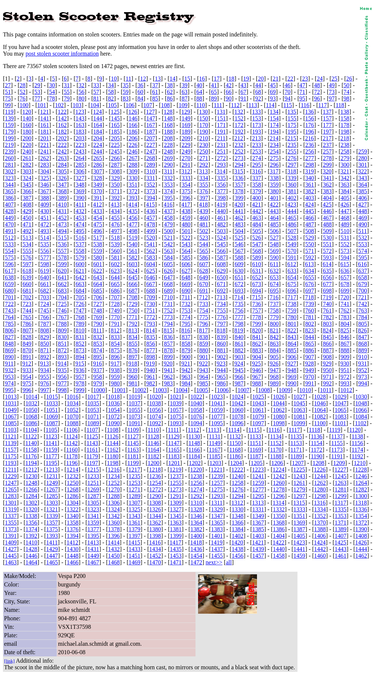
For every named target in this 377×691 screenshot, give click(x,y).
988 (256, 383)
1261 (299, 483)
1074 (155, 416)
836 (168, 337)
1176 (31, 456)
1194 (31, 463)
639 (26, 277)
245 (115, 151)
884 (274, 350)
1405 (299, 536)
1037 (134, 403)
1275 (217, 489)
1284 (31, 496)
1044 (279, 403)
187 (150, 131)
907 (309, 357)
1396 (114, 536)
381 (292, 191)
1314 (279, 503)
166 (132, 125)
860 (221, 344)
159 (9, 125)
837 (186, 337)
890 (9, 357)
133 (256, 112)
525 (239, 238)
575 (9, 257)
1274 (196, 489)
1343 (134, 516)
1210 (360, 463)
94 (287, 98)
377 (221, 191)
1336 (361, 509)
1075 (176, 416)
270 (186, 158)
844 (309, 337)
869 (9, 350)
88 (199, 98)
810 (79, 330)
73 (332, 92)
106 (130, 105)
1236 (155, 476)
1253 (134, 483)
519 (132, 238)
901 (203, 357)
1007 (243, 390)
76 (22, 98)
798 (239, 324)
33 (96, 85)
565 (203, 251)
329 (115, 178)
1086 (31, 423)
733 (203, 304)
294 (239, 165)
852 (79, 344)
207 (150, 138)
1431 (93, 549)
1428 (31, 549)
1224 (279, 469)
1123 (51, 436)
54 (52, 92)
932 (9, 370)
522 (186, 238)
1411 (51, 542)
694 (256, 291)
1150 (235, 443)
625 (150, 271)
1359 (93, 522)
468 (345, 218)
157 (327, 118)
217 (327, 138)
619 (44, 271)
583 (150, 257)
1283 (11, 496)
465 (292, 218)
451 (44, 218)
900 (186, 357)
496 (97, 231)
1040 (196, 403)
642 (79, 277)
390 (79, 198)
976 (44, 383)
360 (292, 184)
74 (346, 92)
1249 (52, 483)
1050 (31, 410)
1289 (134, 496)
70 (287, 92)
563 (168, 251)
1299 (340, 496)
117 (322, 105)
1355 (11, 522)
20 (261, 78)
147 (150, 118)
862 (256, 344)
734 (221, 304)
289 (150, 165)
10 (114, 78)
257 (327, 151)
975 (26, 383)
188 (168, 131)
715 (256, 297)
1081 (299, 416)
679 (362, 284)
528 (292, 238)
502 (203, 231)
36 (140, 85)
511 (362, 231)
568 (256, 251)
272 (221, 158)
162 (62, 125)
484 (256, 224)
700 (362, 291)
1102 (360, 423)
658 (362, 277)
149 (186, 118)
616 (362, 264)
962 (168, 377)
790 (97, 324)
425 (327, 204)
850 (44, 344)
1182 (153, 456)
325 (44, 178)
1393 (52, 536)
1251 (93, 483)
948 (292, 370)
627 (186, 271)
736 (256, 304)
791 (115, 324)
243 (79, 151)
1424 (320, 542)
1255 (176, 483)
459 (186, 218)
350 (115, 184)
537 (79, 244)
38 (170, 85)
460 (203, 218)
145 (115, 118)
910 (362, 357)
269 (168, 158)
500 (168, 231)
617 (9, 271)
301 (362, 165)
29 (37, 85)
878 (168, 350)
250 (203, 151)
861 (239, 344)
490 (362, 224)
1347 (217, 516)
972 (345, 377)
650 (221, 277)
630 (239, 271)
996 (26, 390)
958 (97, 377)
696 (292, 291)
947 (274, 370)
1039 (176, 403)
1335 (340, 509)
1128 (153, 436)
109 (183, 105)
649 (203, 277)
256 (309, 151)
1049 (11, 410)
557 (62, 251)
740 (327, 304)
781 (309, 317)
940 (150, 370)
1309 (176, 503)
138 (344, 112)
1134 (275, 436)
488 (327, 224)
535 (44, 244)
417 (186, 204)
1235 (134, 476)
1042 (237, 403)
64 (199, 92)
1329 (217, 509)
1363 (176, 522)
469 (362, 218)
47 (302, 85)
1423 (299, 542)
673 (256, 284)
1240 (237, 476)
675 (292, 284)
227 (150, 145)
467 (327, 218)
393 (132, 198)
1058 (196, 410)
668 (168, 284)
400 (256, 198)
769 (97, 317)
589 (256, 257)
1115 (254, 430)
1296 (279, 496)
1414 (114, 542)
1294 (237, 496)
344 (9, 184)
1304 (72, 503)
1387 (299, 529)
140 (26, 118)
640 (44, 277)
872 (62, 350)
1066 (361, 410)
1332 (279, 509)
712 (203, 297)
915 (79, 363)
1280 (320, 489)
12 (143, 78)
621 (79, 271)
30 (52, 85)
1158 (31, 450)
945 (239, 370)
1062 (279, 410)
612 (291, 264)
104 (94, 105)
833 (115, 337)
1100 (319, 423)
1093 (176, 423)
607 (203, 264)
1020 (155, 397)
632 (274, 271)
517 (97, 238)
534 (26, 244)
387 (26, 198)
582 (132, 257)
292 (203, 165)
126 (132, 112)
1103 (10, 430)
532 (362, 238)
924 (239, 363)
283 (44, 165)
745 (44, 310)
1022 (196, 397)
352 (150, 184)
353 (168, 184)
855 (132, 344)
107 (147, 105)
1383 (217, 529)
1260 (279, 483)
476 (115, 224)
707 (115, 297)
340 (309, 178)
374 (168, 191)
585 (186, 257)
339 (292, 178)
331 (150, 178)
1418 (196, 542)
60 (140, 92)
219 (9, 145)
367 (44, 191)
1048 (361, 403)
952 (362, 370)
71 (302, 92)
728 (115, 304)
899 (168, 357)
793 (150, 324)
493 (44, 231)
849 (26, 344)
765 (26, 317)
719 (327, 297)
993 (345, 383)
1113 (213, 430)
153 (256, 118)
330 (132, 178)
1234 (114, 476)
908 (327, 357)
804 (345, 324)
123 (79, 112)
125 (115, 112)
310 (150, 171)
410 (62, 204)
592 (309, 257)
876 (132, 350)
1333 (299, 509)
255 (292, 151)
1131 (214, 436)
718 (309, 297)
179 (9, 131)
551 (327, 244)
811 (97, 330)
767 (62, 317)
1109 (133, 430)
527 (274, 238)
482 (221, 224)
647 (168, 277)
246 (132, 151)
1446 (31, 556)
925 (256, 363)
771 (132, 317)
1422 (279, 542)
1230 (31, 476)
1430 (72, 549)
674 (274, 284)
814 (150, 330)
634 (309, 271)
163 (79, 125)
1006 (223, 390)
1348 (237, 516)
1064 (320, 410)
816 (186, 330)
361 (309, 184)
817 (203, 330)
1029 (340, 397)
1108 (112, 430)
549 (292, 244)
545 (221, 244)
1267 (52, 489)
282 (26, 165)
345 (26, 184)
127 (150, 112)
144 (97, 118)
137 (327, 112)
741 (345, 304)
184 (97, 131)
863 (274, 344)
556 (44, 251)
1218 (155, 469)
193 (256, 131)
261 (26, 158)
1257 (217, 483)
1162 (112, 450)
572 (327, 251)
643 (97, 277)
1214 (72, 469)
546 (239, 244)
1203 (215, 463)
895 (97, 357)
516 (79, 238)
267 (132, 158)
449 (9, 218)
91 (243, 98)
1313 (258, 503)
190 (203, 131)
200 (26, 138)
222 (62, 145)
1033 (52, 403)
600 (79, 264)
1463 (11, 562)
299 (327, 165)
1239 (217, 476)
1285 (52, 496)
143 (79, 118)
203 (79, 138)
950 (327, 370)
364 (362, 184)
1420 (237, 542)
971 (327, 377)
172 (239, 125)
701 (9, 297)
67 (243, 92)
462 (239, 218)
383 (327, 191)
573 (345, 251)
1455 (217, 556)
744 (26, 310)
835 (150, 337)
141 (44, 118)
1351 (299, 516)
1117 (294, 430)
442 (256, 211)
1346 (196, 516)
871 (44, 350)
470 (9, 224)
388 (44, 198)
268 (150, 158)
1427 (11, 549)
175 (292, 125)
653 (274, 277)
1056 (155, 410)
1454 (196, 556)
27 (8, 85)
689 (168, 291)
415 (150, 204)
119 (9, 112)
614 (327, 264)
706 (97, 297)
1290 (155, 496)
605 (168, 264)
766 (44, 317)
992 (327, 383)
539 (115, 244)
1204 (236, 463)
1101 (340, 423)
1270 (114, 489)
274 (256, 158)
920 (168, 363)
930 (344, 363)
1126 (112, 436)
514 (44, 238)
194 (274, 131)
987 (239, 383)
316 (256, 171)
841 (256, 337)
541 (150, 244)
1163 (133, 450)
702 (26, 297)
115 (287, 105)
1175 (10, 456)
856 (150, 344)
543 (186, 244)
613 (309, 264)
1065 (340, 410)
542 (168, 244)
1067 (11, 416)
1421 (258, 542)
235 (292, 145)
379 (256, 191)
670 (203, 284)
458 (168, 218)
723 (26, 304)
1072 (114, 416)
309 (132, 171)
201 (44, 138)
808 (44, 330)
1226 (320, 469)
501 (186, 231)
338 (274, 178)
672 (239, 284)
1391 (11, 536)
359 (274, 184)
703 (44, 297)
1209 (339, 463)
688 (150, 291)
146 (132, 118)
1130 (194, 436)
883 (256, 350)
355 (203, 184)
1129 (173, 436)
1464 (31, 562)
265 (97, 158)
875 (115, 350)
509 (327, 231)
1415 (134, 542)
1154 (316, 443)
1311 (216, 503)
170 (203, 125)
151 (221, 118)
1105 (51, 430)
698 (327, 291)
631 (256, 271)
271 (203, 158)
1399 (176, 536)
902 (221, 357)
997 (44, 390)
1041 (217, 403)
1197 (92, 463)
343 (362, 178)
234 (274, 145)
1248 (31, 483)
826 (362, 330)
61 (155, 92)
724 (44, 304)
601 (97, 264)
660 (26, 284)
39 (184, 85)
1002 (140, 390)
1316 (320, 503)
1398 (155, 536)
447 (345, 211)
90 (229, 98)
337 (256, 178)
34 (111, 85)
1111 (173, 430)
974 (9, 383)
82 (111, 98)
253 (256, 151)
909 (345, 357)
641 (62, 277)
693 (239, 291)
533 (9, 244)
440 (221, 211)
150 (203, 118)
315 (239, 171)
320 (327, 171)
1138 (357, 436)
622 (97, 271)
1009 (284, 390)
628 (203, 271)
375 (186, 191)
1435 (176, 549)
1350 (279, 516)
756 (239, 310)
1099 (299, 423)
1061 (258, 410)
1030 (361, 397)
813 (132, 330)
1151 (255, 443)
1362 (155, 522)
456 (132, 218)
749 (115, 310)
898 (150, 357)
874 (97, 350)
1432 (114, 549)
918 (132, 363)
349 (97, 184)
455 (115, 218)
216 (309, 138)
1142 (72, 443)
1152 (275, 443)
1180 (112, 456)
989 (274, 383)
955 (44, 377)
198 (345, 131)
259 (362, 151)
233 (256, 145)
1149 (214, 443)
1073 (134, 416)
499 (150, 231)
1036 (114, 403)
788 (62, 324)
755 (221, 310)
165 (115, 125)
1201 (174, 463)
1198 (112, 463)
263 (62, 158)
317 (274, 171)
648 (186, 277)
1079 (258, 416)
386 (9, 198)
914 (62, 363)
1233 (93, 476)
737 (274, 304)
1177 (51, 456)
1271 (134, 489)
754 (203, 310)
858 (186, 344)
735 (239, 304)
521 (168, 238)
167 (150, 125)
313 (203, 171)
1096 (237, 423)
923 (221, 363)
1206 (277, 463)
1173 (337, 450)
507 (292, 231)
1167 (214, 450)
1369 (299, 522)
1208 (318, 463)
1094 (196, 423)
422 (274, 204)
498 (132, 231)
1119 (335, 430)
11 (128, 78)
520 (150, 238)
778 (256, 317)
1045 (299, 403)
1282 (361, 489)
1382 (196, 529)
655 (309, 277)
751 (150, 310)
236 (309, 145)
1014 (31, 397)
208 (168, 138)
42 (229, 85)
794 (168, 324)
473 (62, 224)
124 (97, 112)
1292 (196, 496)
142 (62, 118)
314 (221, 171)
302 (9, 171)
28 (22, 85)
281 (9, 165)
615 (344, 264)
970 (309, 377)
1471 (176, 562)
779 (274, 317)
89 (214, 98)
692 (221, 291)
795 (186, 324)
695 (274, 291)
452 (62, 218)
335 (221, 178)
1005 (202, 390)
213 (256, 138)
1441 (299, 549)
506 (274, 231)
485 (274, 224)
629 (221, 271)
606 (186, 264)
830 (62, 337)
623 (115, 271)
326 (62, 178)
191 (221, 131)
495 (79, 231)
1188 (275, 456)
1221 (217, 469)
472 (44, 224)
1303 (52, 503)
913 (44, 363)
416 (168, 204)
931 (362, 363)
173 (256, 125)
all (229, 562)
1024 (237, 397)
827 (9, 337)
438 (186, 211)
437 (168, 211)
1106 (72, 430)
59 (125, 92)
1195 (51, 463)
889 (362, 350)
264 (79, 158)
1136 (316, 436)
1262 (320, 483)
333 (186, 178)
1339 (52, 516)
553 (362, 244)
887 (327, 350)
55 (67, 92)
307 (97, 171)
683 (62, 291)
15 (187, 78)
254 (274, 151)
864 (292, 344)
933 (26, 370)
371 (115, 191)
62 (170, 92)
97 (332, 98)
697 (309, 291)
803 (327, 324)
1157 (10, 450)
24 (320, 78)
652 (256, 277)
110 (200, 105)
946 (256, 370)
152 (239, 118)
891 (26, 357)
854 (115, 344)
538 (97, 244)
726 (79, 304)
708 (132, 297)
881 (221, 350)
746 (62, 310)
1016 (72, 397)
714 (239, 297)
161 (44, 125)
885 (292, 350)
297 (292, 165)
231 (221, 145)
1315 (299, 503)
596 (9, 264)
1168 (235, 450)
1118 (314, 430)
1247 (11, 483)
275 (274, 158)
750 (132, 310)
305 (62, 171)
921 (186, 363)
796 (203, 324)
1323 (93, 509)
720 (344, 297)
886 (309, 350)
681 (26, 291)
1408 (361, 536)
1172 (316, 450)
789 (79, 324)
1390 (361, 529)
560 (115, 251)
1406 (320, 536)
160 (26, 125)
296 (274, 165)
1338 (31, 516)
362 (327, 184)
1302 (31, 503)
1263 (340, 483)
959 (115, 377)
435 (132, 211)
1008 (264, 390)
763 (362, 310)
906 (292, 357)
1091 (134, 423)
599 (62, 264)
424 (309, 204)
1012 (346, 390)
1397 (134, 536)
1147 (173, 443)
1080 (279, 416)
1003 (161, 390)
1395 (93, 536)
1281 (340, 489)
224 (97, 145)
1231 (52, 476)
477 (132, 224)
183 (79, 131)
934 (44, 370)
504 (239, 231)
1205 (257, 463)
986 (221, 383)
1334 (320, 509)
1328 (196, 509)
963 (186, 377)
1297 (299, 496)
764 (9, 317)
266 (115, 158)
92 (258, 98)
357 (239, 184)
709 (150, 297)
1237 (176, 476)
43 (243, 85)
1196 (72, 463)
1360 (114, 522)
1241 (258, 476)
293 (221, 165)
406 (362, 198)
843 (292, 337)
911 (9, 363)
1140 (31, 443)
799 (256, 324)
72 (317, 92)
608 (221, 264)
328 (97, 178)
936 (79, 370)
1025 (258, 397)
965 (221, 377)
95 (302, 98)
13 (158, 78)
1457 (258, 556)
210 (203, 138)
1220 (196, 469)
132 (239, 112)
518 (115, 238)
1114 (234, 430)
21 (275, 78)
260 (9, 158)
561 (132, 251)
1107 (92, 430)
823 (309, 330)
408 (26, 204)
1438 (237, 549)
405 (345, 198)
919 (150, 363)
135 (291, 112)
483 (239, 224)
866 (327, 344)
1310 (196, 503)
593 (327, 257)
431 (62, 211)
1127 (133, 436)
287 (115, 165)
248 (168, 151)
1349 (258, 516)
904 (256, 357)
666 (132, 284)
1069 (52, 416)
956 (62, 377)
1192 (357, 456)
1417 (176, 542)
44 (258, 85)
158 (345, 118)
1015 (52, 397)
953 (9, 377)
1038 (155, 403)
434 (115, 211)
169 (186, 125)
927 (291, 363)
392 (115, 198)
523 (203, 238)
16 (202, 78)
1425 (340, 542)
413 (115, 204)
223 (79, 145)
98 (346, 98)
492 (26, 231)
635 (327, 271)
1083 (340, 416)
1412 (72, 542)
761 (327, 310)
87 (184, 98)
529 (309, 238)
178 (345, 125)
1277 (258, 489)
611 (274, 264)
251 (221, 151)
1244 (320, 476)
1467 (93, 562)
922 (203, 363)
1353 (340, 516)
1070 (72, 416)
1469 (134, 562)
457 (150, 218)
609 (239, 264)
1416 (155, 542)
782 (327, 317)
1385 (258, 529)
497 (115, 231)
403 (309, 198)
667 (150, 284)
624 (132, 271)
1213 (52, 469)
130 (203, 112)
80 (81, 98)
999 (79, 390)
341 (327, 178)
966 (239, 377)
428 (9, 211)
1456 (237, 556)
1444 (361, 549)
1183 (173, 456)
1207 (298, 463)
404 (327, 198)
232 (239, 145)
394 (150, 198)
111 (218, 105)
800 (274, 324)
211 (221, 138)
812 (115, 330)
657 (345, 277)
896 (115, 357)
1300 (361, 496)
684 (79, 291)
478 (150, 224)
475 (97, 224)
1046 (320, 403)
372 (132, 191)
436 (150, 211)
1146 (153, 443)
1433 (134, 549)
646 (150, 277)
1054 (114, 410)
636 (345, 271)
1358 (72, 522)
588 (239, 257)
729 (132, 304)
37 (155, 85)
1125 (92, 436)
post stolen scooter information (62, 53)
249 (186, 151)
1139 (10, 443)
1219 (176, 469)
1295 (258, 496)
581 (115, 257)
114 (270, 105)
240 (26, 151)
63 (184, 92)
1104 (31, 430)
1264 (361, 483)
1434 (155, 549)
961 (150, 377)
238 (345, 145)
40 (199, 85)
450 (26, 218)
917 (115, 363)
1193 (10, 463)
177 (327, 125)
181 (44, 131)
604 (150, 264)
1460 (320, 556)
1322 (72, 509)
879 (186, 350)
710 (168, 297)
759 (292, 310)
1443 (340, 549)
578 (62, 257)
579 (79, 257)
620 (62, 271)
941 (168, 370)
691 (203, 291)
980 (115, 383)
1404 (279, 536)
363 (345, 184)
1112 (193, 430)
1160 (72, 450)
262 (44, 158)
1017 (93, 397)
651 (239, 277)
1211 (10, 469)
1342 (114, 516)
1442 (320, 549)
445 (309, 211)
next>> (214, 562)
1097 (258, 423)
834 (132, 337)
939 (132, 370)
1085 (11, 423)
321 (344, 171)
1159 (51, 450)
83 (125, 98)
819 (239, 330)
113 (253, 105)
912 (26, 363)
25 (334, 78)
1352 (320, 516)
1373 (11, 529)
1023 (217, 397)
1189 (296, 456)
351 (132, 184)
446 (327, 211)
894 (79, 357)
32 (81, 85)
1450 (114, 556)
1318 (361, 503)
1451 (134, 556)
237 (327, 145)
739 (309, 304)
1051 (52, 410)
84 (140, 98)
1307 (134, 503)
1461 (340, 556)
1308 (155, 503)
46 (287, 85)
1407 (340, 536)
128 (168, 112)
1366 (237, 522)
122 (62, 112)
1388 (320, 529)
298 (309, 165)
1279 (299, 489)
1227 (340, 469)
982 (150, 383)
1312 (237, 503)
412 (97, 204)
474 (79, 224)
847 (362, 337)
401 (274, 198)
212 (239, 138)
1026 (279, 397)
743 (9, 310)
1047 (340, 403)
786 (26, 324)
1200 (153, 463)
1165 (173, 450)
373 (150, 191)
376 (203, 191)
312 (186, 171)
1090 (114, 423)
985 (203, 383)
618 (26, 271)
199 (9, 138)
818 (221, 330)
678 (345, 284)
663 (79, 284)
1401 (217, 536)
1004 (181, 390)
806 (9, 330)
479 (168, 224)
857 (168, 344)
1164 (153, 450)
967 (256, 377)
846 (345, 337)
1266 (31, 489)
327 (79, 178)
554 (9, 251)
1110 (153, 430)
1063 (299, 410)
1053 (93, 410)
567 (239, 251)
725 (62, 304)
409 (44, 204)
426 (344, 204)
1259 (258, 483)
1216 (114, 469)
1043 (258, 403)
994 (362, 383)
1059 (217, 410)
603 (132, 264)
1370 (320, 522)
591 (292, 257)
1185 (214, 456)
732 (186, 304)
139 (9, 118)
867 (345, 344)
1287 (93, 496)
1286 (72, 496)
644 (115, 277)
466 (309, 218)
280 (362, 158)
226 (132, 145)
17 (216, 78)
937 (97, 370)
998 (62, 390)
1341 (93, 516)
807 (26, 330)
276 (292, 158)
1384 (237, 529)
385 (362, 191)
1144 (112, 443)
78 (52, 98)
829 (44, 337)
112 (235, 105)
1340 (72, 516)
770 (115, 317)
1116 (274, 430)
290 (168, 165)
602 (115, 264)
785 (9, 324)
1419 (217, 542)
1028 (320, 397)
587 (221, 257)
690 (186, 291)
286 (97, 165)
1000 (99, 390)
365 (9, 191)
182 (62, 131)
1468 (114, 562)
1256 (196, 483)
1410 (31, 542)
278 (327, 158)
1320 (31, 509)
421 (256, 204)
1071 (93, 416)
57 (96, 92)
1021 (176, 397)
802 (309, 324)
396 (186, 198)
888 (345, 350)
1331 (258, 509)
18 (231, 78)
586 (203, 257)
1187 (255, 456)
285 (79, 165)
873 (79, 350)
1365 (217, 522)
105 (112, 105)
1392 (31, 536)
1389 (340, 529)
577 (44, 257)
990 (292, 383)
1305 (93, 503)
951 (345, 370)
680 (9, 291)
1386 (279, 529)
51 (8, 92)
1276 (237, 489)
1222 (237, 469)
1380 (155, 529)
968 (274, 377)
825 (344, 330)
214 (274, 138)
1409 (11, 542)
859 (203, 344)
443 (274, 211)
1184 (194, 456)
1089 (93, 423)
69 (273, 92)
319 (309, 171)
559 (97, 251)
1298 (320, 496)
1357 (52, 522)
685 (97, 291)
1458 (279, 556)
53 (37, 92)
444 (292, 211)
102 (59, 105)
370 (97, 191)
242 (62, 151)
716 (274, 297)
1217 (134, 469)
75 (8, 98)
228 (168, 145)
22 (290, 78)
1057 (176, 410)
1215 (93, 469)
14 (173, 78)
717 (291, 297)
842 (274, 337)
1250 (72, 483)
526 (256, 238)
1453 (176, 556)
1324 (114, 509)
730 (150, 304)
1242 (279, 476)
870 (26, 350)
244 (97, 151)
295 (256, 165)
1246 (361, 476)
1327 (176, 509)
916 (97, 363)
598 (44, 264)
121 (44, 112)
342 (345, 178)
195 (292, 131)
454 (97, 218)
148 (168, 118)
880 (203, 350)
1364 (196, 522)
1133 (255, 436)
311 (168, 171)
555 (26, 251)
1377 (93, 529)
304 (44, 171)
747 (79, 310)
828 (26, 337)
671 (221, 284)
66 (229, 92)
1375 (52, 529)
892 (44, 357)
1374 (31, 529)
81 (96, 98)
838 (203, 337)
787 (44, 324)
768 (79, 317)
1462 (361, 556)
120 (26, 112)
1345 (176, 516)
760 (309, 310)
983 (168, 383)
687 (132, 291)
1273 (176, 489)
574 (362, 251)
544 (203, 244)
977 (62, 383)
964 (203, 377)
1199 (133, 463)
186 (132, 131)
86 (170, 98)
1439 (258, 549)
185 (115, 131)
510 (345, 231)
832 (97, 337)
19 (246, 78)
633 (292, 271)
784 (362, 317)
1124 (72, 436)
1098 (279, 423)
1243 (299, 476)
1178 (72, 456)
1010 (305, 390)
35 (125, 85)
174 (274, 125)
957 (79, 377)
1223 (258, 469)
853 (97, 344)
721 (362, 297)
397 (203, 198)
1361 (134, 522)
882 (239, 350)
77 (37, 98)
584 (168, 257)
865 (309, 344)
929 (327, 363)
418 (203, 204)
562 (150, 251)
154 (274, 118)
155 (292, 118)
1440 (279, 549)
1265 (11, 489)
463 (256, 218)
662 (62, 284)
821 (274, 330)
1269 (93, 489)
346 (44, 184)
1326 (155, 509)
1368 (279, 522)
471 (26, 224)
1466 (72, 562)
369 (79, 191)
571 (309, 251)
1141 (51, 443)
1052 (72, 410)
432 (79, 211)
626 (168, 271)
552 (345, 244)
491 (9, 231)
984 (186, 383)
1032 (31, 403)
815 (168, 330)
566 (221, 251)
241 (44, 151)
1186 (235, 456)
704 (62, 297)
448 (362, 211)
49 (332, 85)
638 (9, 277)
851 (62, 344)
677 (327, 284)
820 (256, 330)
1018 (114, 397)
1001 (120, 390)
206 (132, 138)
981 (132, 383)
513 (26, 238)
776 (221, 317)
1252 (114, 483)
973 (362, 377)
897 (132, 357)
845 (327, 337)
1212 (31, 469)
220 (26, 145)
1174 (357, 450)
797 (221, 324)
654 (292, 277)
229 (186, 145)
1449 (93, 556)
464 (274, 218)
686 (115, 291)
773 (168, 317)
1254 (155, 483)
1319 (11, 509)
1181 (133, 456)
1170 (275, 450)
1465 (52, 562)
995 (9, 390)
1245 (340, 476)
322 (362, 171)
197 (327, 131)
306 (79, 171)
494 (62, 231)
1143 (92, 443)
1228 (361, 469)
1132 (235, 436)
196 (309, 131)
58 (111, 92)
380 (274, 191)
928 (309, 363)
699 (345, 291)
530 (327, 238)
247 (150, 151)
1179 (92, 456)
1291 (176, 496)
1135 (296, 436)
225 (115, 145)
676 (309, 284)
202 (62, 138)
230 (203, 145)
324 (26, 178)
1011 (325, 390)
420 (239, 204)
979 (97, 383)
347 (62, 184)
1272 (155, 489)
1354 (361, 516)
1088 (72, 423)
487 (309, 224)
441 (239, 211)
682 (44, 291)
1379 (134, 529)
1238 (196, 476)
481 (203, 224)
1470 (155, 562)
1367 (258, 522)
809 (62, 330)
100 (24, 105)
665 (115, 284)
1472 (196, 562)
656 (327, 277)
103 (77, 105)
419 (221, 204)
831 (79, 337)
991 (309, 383)
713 (221, 297)
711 (186, 297)
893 (62, 357)
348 (79, 184)
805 (362, 324)
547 (256, 244)
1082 (320, 416)
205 (115, 138)
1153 (296, 443)
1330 (237, 509)
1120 (354, 430)
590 (274, 257)
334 (203, 178)
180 (26, 131)
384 (345, 191)
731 (168, 304)
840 (239, 337)
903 (239, 357)
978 (79, 383)
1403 (258, 536)
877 (150, 350)
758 (274, 310)
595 (362, 257)
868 (362, 344)
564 (186, 251)
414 (132, 204)
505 (256, 231)
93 (273, 98)
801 (292, 324)
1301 (11, 503)
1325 (134, 509)
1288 (114, 496)
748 (97, 310)
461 (221, 218)
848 (9, 344)
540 (132, 244)
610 (256, 264)
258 (345, 151)
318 (291, 171)
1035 (93, 403)
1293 (217, 496)
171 (221, 125)
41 (214, 85)
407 (9, 204)
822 (291, 330)
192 (239, 131)
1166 (194, 450)
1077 (217, 416)
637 (362, 271)
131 (221, 112)
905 (274, 357)
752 (168, 310)
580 (97, 257)
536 (62, 244)
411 (79, 204)
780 (292, 317)
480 (186, 224)
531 (345, 238)
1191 (337, 456)
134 (274, 112)
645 (132, 277)
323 (9, 178)
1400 (196, 536)
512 (9, 238)
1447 (52, 556)
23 (305, 78)
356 (221, 184)
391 (97, 198)
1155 (337, 443)
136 (309, 112)
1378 (114, 529)
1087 (52, 423)
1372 (361, 522)
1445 (11, 556)
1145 (133, 443)
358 (256, 184)
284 (62, 165)
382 (309, 191)
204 (97, 138)
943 (203, 370)
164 (97, 125)
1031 (11, 403)
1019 (134, 397)
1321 (52, 509)
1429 (52, 549)
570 (292, 251)
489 (345, 224)
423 (291, 204)
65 (214, 92)
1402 (237, 536)
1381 (176, 529)
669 (186, 284)
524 (221, 238)
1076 (196, 416)
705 (79, 297)
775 (203, 317)
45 (273, 85)
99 (8, 105)
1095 (217, 423)
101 (41, 105)
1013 (11, 397)
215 (291, 138)
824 (327, 330)
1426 (361, 542)
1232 (72, 476)
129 (186, 112)
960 (132, 377)
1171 (296, 450)
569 (274, 251)
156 (309, 118)
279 (345, 158)
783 (345, 317)
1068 (31, 416)
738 (292, 304)
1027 (299, 397)
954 (26, 377)
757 (256, 310)
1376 (72, 529)
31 (67, 85)
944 (221, 370)
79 (67, 98)
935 (62, 370)
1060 (237, 410)
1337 (11, 516)
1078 (237, 416)
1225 (299, 469)
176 (309, 125)
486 (292, 224)
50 (346, 85)
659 (9, 284)
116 (305, 105)
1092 (155, 423)
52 (22, 92)
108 (165, 105)
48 (317, 85)
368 (62, 191)
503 (221, 231)
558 (79, 251)
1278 (279, 489)
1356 (31, 522)
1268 (72, 489)
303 (26, 171)
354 (186, 184)
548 (274, 244)
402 (292, 198)
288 (132, 165)
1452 (155, 556)
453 (79, 218)
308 (115, 171)
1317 (340, 503)
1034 (72, 403)
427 (362, 204)
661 (44, 284)
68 (258, 92)
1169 (255, 450)
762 (345, 310)
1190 (316, 456)
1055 (134, 410)
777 (239, 317)
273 (239, 158)
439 (203, 211)
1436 (196, 549)
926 (274, 363)
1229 (11, 476)
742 (362, 304)
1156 (357, 443)
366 (26, 191)
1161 (92, 450)
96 (317, 98)
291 (186, 165)
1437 (217, 549)
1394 (72, 536)
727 (97, 304)
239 (9, 151)
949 (309, 370)
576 (26, 257)
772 (150, 317)
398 (221, 198)
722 (9, 304)
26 (349, 78)
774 (186, 317)
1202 (195, 463)
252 (239, 151)
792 (132, 324)
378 (239, 191)
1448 (72, 556)
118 (340, 105)
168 (168, 125)
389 (62, 198)
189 (186, 131)
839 (221, 337)
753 (186, 310)
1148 (194, 443)
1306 (114, 503)
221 (44, 145)
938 (115, 370)
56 (81, 92)
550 (309, 244)
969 (292, 377)
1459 (299, 556)
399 (239, 198)
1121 (10, 436)
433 (97, 211)
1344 (155, 516)
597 (26, 264)
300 (345, 165)
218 (344, 138)
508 (309, 231)
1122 (31, 436)
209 (186, 138)
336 (239, 178)
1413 (93, 542)
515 (62, 238)
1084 (361, 416)
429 (26, 211)
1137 (337, 436)
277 (309, 158)
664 (97, 284)
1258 (237, 483)
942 (186, 370)
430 (44, 211)
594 (345, 257)
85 (155, 98)
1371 (340, 522)
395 (168, 198)
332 (168, 178)
